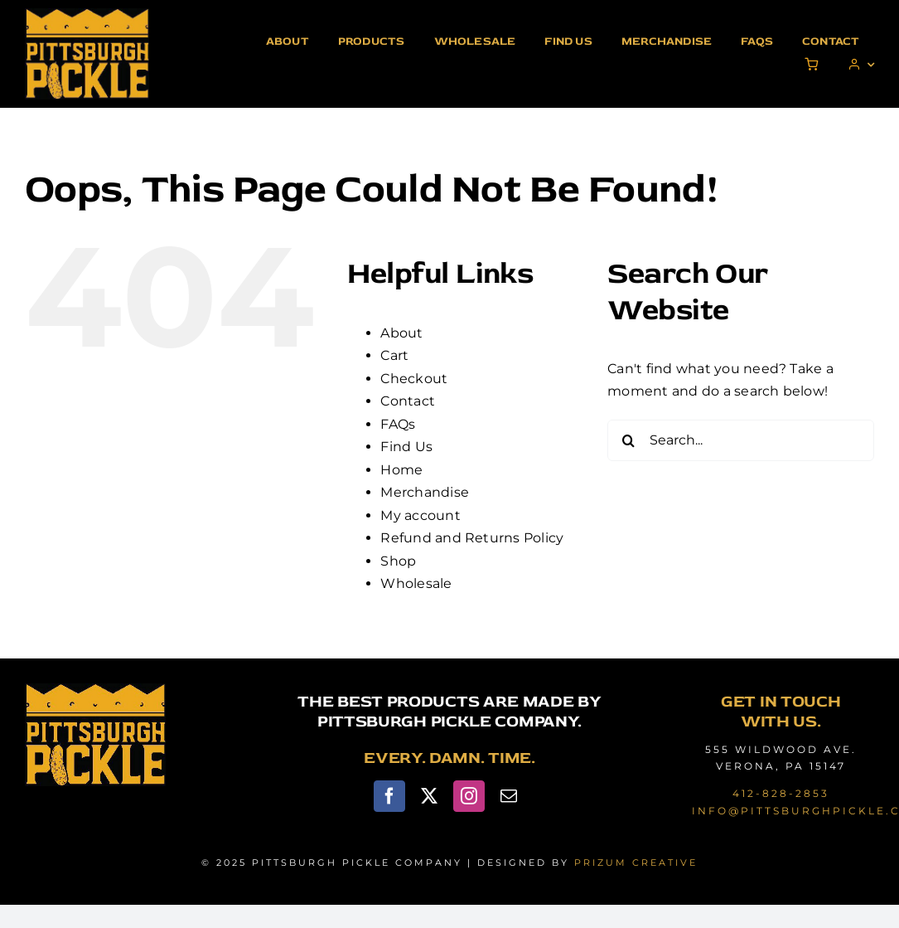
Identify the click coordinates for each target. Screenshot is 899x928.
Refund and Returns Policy (471, 538)
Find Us (406, 446)
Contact (407, 401)
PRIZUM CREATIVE (636, 862)
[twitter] (429, 796)
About (401, 333)
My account (420, 515)
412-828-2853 (780, 793)
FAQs (397, 424)
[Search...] (740, 440)
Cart (394, 355)
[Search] (628, 440)
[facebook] (389, 796)
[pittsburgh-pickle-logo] (87, 14)
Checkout (413, 378)
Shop (398, 561)
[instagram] (469, 796)
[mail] (508, 796)
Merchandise (424, 492)
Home (401, 470)
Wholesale (416, 583)
